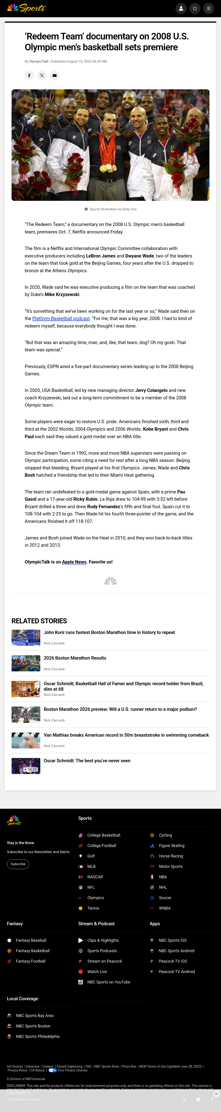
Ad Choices (15, 1066)
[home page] (26, 8)
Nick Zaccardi (54, 643)
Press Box (129, 1066)
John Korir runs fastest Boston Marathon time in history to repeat (109, 632)
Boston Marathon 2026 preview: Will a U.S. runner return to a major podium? (120, 709)
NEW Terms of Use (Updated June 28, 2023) (170, 1066)
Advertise (32, 1066)
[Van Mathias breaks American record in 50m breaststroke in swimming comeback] (26, 740)
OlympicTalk (38, 61)
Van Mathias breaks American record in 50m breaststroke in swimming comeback (126, 735)
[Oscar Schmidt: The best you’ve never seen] (26, 766)
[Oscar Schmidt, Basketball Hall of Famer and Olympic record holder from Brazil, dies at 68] (26, 689)
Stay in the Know (20, 843)
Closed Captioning (70, 1066)
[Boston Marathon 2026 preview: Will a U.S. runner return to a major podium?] (26, 715)
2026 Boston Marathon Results (75, 658)
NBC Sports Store (106, 1066)
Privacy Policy (17, 1070)
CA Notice (37, 1070)
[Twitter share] (42, 75)
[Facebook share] (29, 75)
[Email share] (54, 75)
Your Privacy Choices (73, 1070)
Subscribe (18, 864)
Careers (48, 1066)
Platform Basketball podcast (61, 318)
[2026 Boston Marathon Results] (26, 663)
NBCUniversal (35, 1079)
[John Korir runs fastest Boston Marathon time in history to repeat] (26, 638)
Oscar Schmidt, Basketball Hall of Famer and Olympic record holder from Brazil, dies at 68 (124, 686)
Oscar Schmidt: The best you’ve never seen (87, 760)
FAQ (88, 1066)
